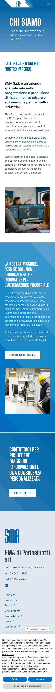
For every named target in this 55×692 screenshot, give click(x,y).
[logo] (19, 3)
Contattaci (22, 493)
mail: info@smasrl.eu (15, 579)
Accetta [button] (40, 679)
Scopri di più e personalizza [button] (27, 686)
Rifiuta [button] (15, 679)
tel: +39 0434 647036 (16, 573)
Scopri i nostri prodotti (22, 354)
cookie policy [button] (8, 654)
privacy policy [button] (13, 646)
